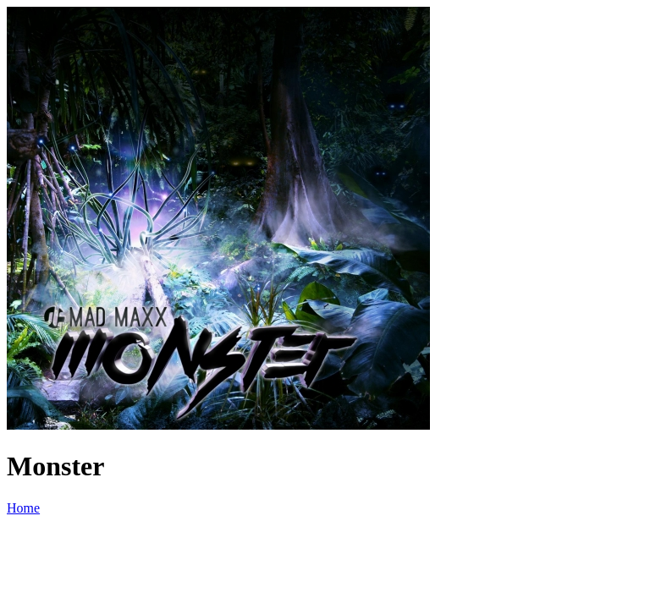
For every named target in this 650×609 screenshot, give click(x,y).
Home (23, 508)
